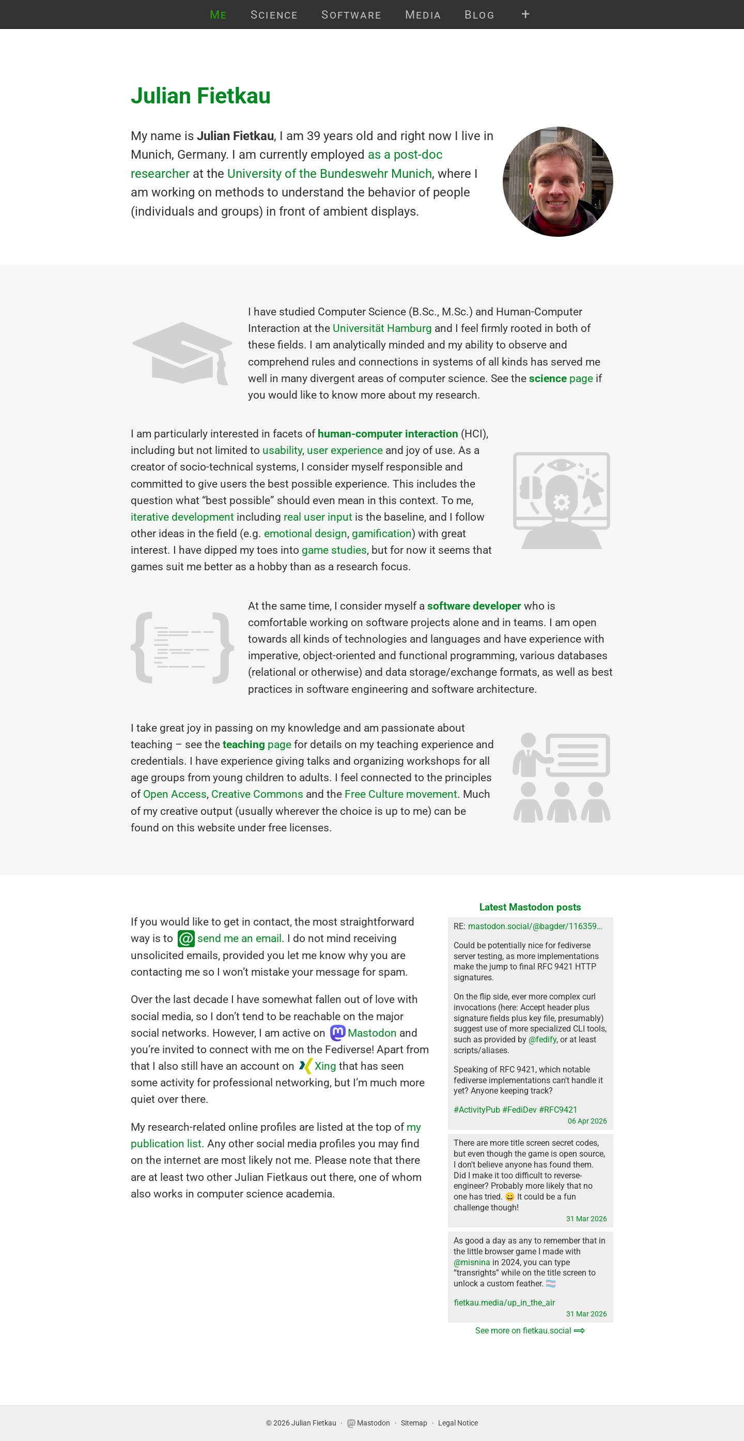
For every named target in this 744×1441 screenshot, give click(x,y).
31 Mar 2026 (586, 1219)
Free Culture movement (401, 793)
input (340, 516)
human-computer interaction (388, 433)
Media (423, 14)
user (314, 516)
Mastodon (372, 1032)
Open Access (175, 793)
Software (351, 14)
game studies (334, 549)
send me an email (239, 938)
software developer (474, 605)
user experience (345, 450)
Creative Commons (257, 793)
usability (282, 450)
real (292, 516)
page (561, 378)
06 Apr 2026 (587, 1121)
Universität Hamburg (382, 328)
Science (275, 14)
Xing (325, 1065)
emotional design (305, 533)
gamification (382, 533)
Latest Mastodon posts (530, 907)
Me (218, 14)
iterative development (182, 516)
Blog (479, 14)
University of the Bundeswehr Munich (329, 173)
